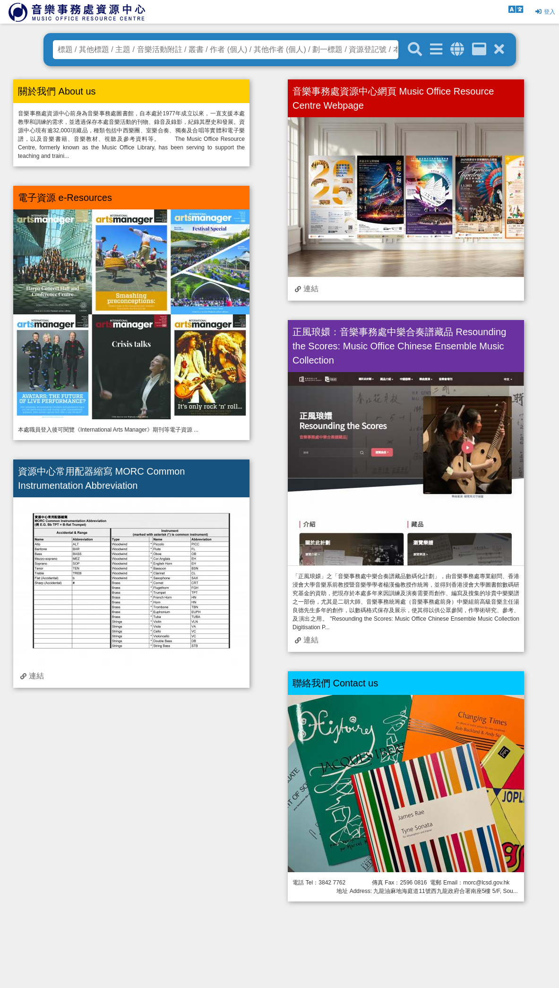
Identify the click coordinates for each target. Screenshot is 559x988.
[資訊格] (479, 49)
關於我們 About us (57, 91)
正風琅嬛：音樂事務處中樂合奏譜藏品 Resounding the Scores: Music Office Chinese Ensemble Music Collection (399, 346)
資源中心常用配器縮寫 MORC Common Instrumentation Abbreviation (101, 478)
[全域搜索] (457, 49)
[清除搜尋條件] (499, 49)
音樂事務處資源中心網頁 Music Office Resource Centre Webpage (393, 98)
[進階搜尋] (436, 49)
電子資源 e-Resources (65, 197)
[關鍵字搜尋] (414, 49)
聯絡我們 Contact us (335, 683)
